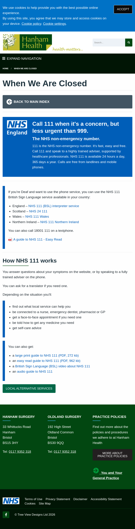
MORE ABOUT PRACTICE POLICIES (112, 455)
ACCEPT (123, 9)
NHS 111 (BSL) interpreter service (53, 206)
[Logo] (43, 42)
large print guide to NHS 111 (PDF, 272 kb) (47, 355)
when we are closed (25, 68)
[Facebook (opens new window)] (6, 514)
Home (5, 68)
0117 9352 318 (20, 451)
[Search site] (128, 42)
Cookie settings (54, 24)
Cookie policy (31, 24)
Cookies (30, 503)
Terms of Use (33, 499)
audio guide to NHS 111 (35, 371)
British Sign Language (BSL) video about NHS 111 (52, 366)
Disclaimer (80, 499)
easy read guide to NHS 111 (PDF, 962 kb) (48, 361)
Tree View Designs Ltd (33, 514)
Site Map (45, 503)
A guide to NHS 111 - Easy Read (37, 239)
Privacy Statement (58, 499)
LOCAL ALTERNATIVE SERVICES (29, 388)
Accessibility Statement (106, 499)
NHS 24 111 (38, 211)
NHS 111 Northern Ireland (59, 222)
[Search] (109, 42)
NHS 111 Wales (37, 216)
